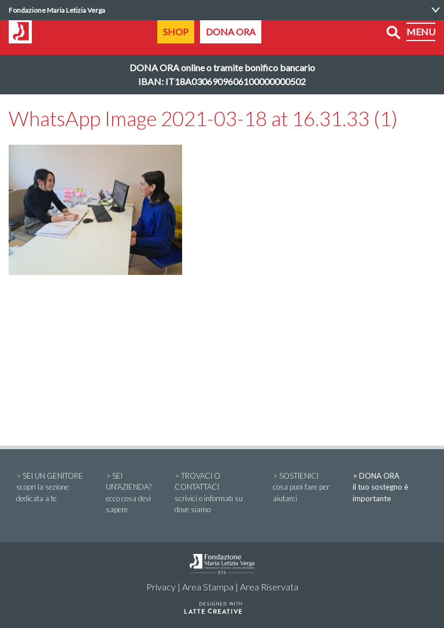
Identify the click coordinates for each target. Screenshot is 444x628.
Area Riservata (269, 586)
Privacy (161, 586)
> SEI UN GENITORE (53, 488)
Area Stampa (208, 586)
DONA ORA (231, 31)
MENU (420, 31)
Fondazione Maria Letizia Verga (57, 10)
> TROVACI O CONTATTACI (216, 493)
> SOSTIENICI (305, 488)
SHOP (175, 31)
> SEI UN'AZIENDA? (133, 493)
